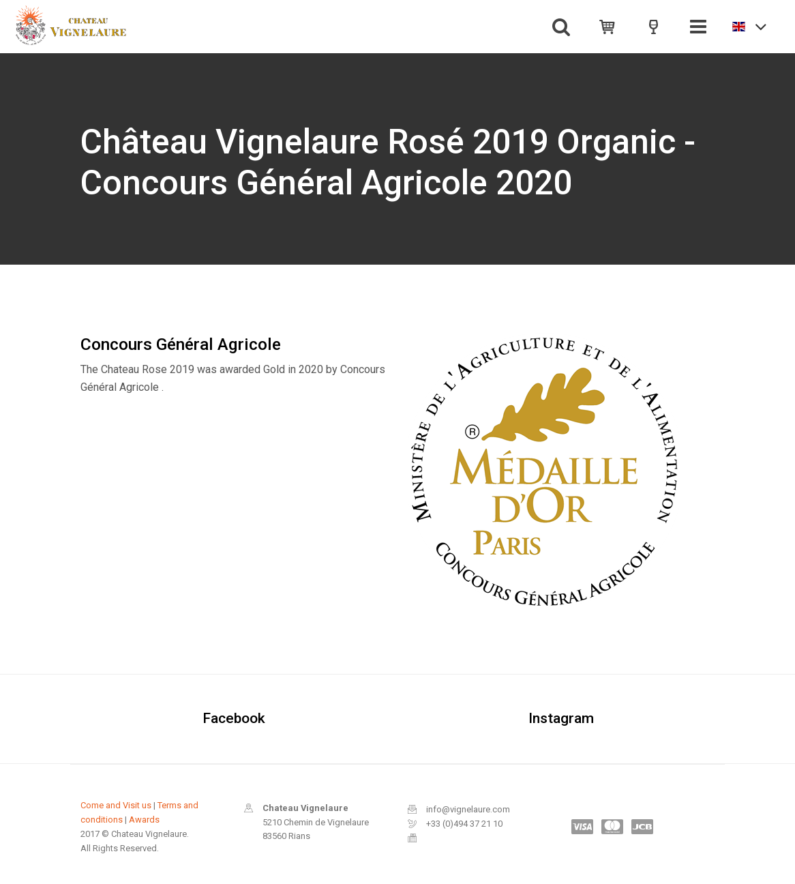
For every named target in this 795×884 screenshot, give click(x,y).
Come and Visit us (115, 805)
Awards (144, 819)
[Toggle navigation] (698, 26)
